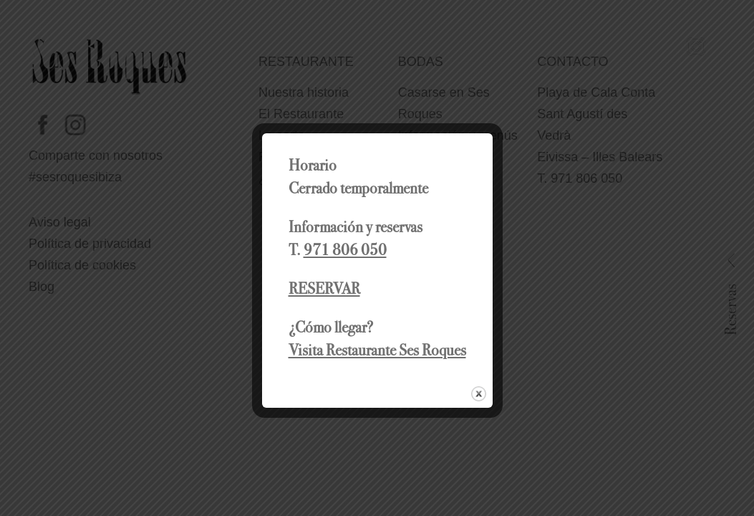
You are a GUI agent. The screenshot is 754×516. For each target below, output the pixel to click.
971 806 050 (345, 249)
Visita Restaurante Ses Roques (377, 350)
